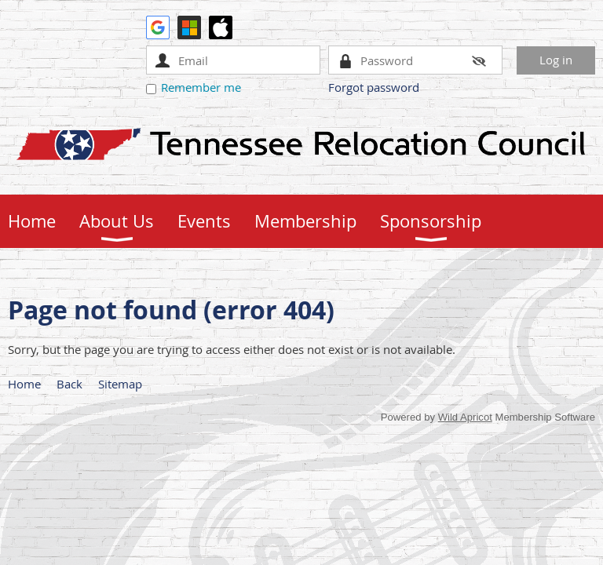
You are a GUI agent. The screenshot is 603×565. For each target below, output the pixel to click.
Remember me (201, 87)
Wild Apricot (465, 417)
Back (69, 384)
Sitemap (120, 384)
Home (24, 384)
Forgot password (373, 87)
